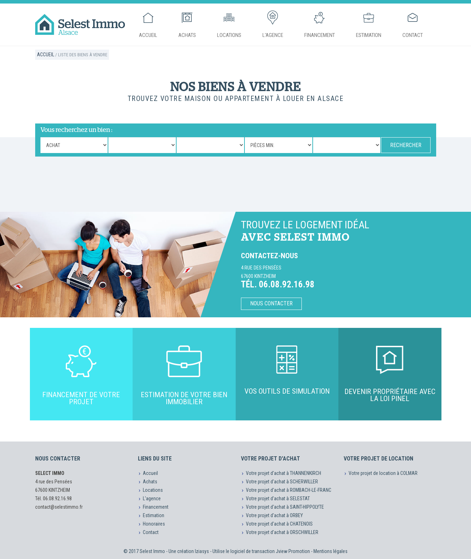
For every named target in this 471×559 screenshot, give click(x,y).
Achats (187, 24)
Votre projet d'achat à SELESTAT (278, 498)
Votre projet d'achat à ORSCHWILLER (282, 532)
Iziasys (202, 551)
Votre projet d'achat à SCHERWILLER (282, 481)
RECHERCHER (405, 145)
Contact (412, 24)
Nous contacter (271, 303)
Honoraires (154, 524)
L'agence (272, 24)
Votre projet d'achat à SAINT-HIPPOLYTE (285, 507)
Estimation (368, 24)
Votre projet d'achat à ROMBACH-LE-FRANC (288, 490)
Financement (319, 24)
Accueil (148, 24)
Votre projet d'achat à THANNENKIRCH (283, 473)
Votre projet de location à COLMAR (383, 473)
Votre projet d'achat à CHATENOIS (279, 524)
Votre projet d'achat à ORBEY (274, 515)
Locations (229, 24)
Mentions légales (330, 551)
